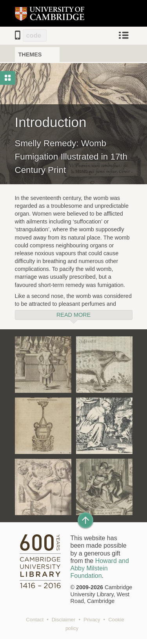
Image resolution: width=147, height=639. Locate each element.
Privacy (91, 620)
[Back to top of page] (85, 520)
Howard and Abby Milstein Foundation (100, 568)
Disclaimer (64, 620)
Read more (73, 315)
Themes (30, 54)
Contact (35, 620)
